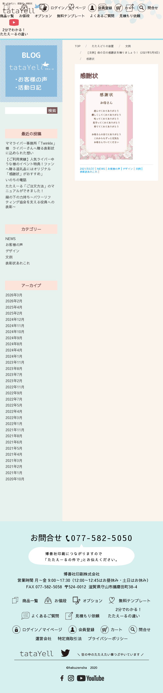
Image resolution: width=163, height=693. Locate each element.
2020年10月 (14, 479)
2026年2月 (13, 301)
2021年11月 (14, 430)
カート (117, 629)
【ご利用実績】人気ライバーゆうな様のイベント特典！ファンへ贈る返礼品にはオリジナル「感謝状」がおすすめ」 (29, 166)
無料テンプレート (71, 15)
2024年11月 (14, 325)
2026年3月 (13, 295)
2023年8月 (13, 368)
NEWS (10, 238)
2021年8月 (13, 435)
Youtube (90, 678)
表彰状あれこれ (17, 263)
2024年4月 (13, 350)
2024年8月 (13, 344)
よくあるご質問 (102, 15)
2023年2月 (13, 380)
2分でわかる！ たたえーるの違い (14, 31)
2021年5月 (13, 448)
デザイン (12, 251)
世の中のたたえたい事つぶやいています (81, 654)
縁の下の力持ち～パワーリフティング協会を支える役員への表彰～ (29, 202)
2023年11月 (14, 362)
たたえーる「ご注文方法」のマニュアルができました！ (29, 188)
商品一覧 (7, 15)
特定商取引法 (70, 638)
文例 (8, 257)
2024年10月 (14, 331)
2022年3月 (13, 417)
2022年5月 (13, 405)
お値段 (24, 15)
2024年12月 (14, 319)
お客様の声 (14, 244)
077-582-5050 (102, 537)
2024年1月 (13, 356)
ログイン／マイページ (42, 629)
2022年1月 (13, 423)
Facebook (62, 678)
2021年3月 (13, 460)
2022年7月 (13, 399)
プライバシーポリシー (108, 638)
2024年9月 (13, 338)
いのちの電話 (15, 179)
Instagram (71, 678)
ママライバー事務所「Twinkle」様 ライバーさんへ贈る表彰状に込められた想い (30, 148)
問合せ (145, 629)
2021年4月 (13, 454)
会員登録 (86, 629)
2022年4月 (13, 411)
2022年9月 (13, 393)
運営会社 (43, 638)
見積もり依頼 (129, 15)
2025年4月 (13, 307)
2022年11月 (14, 387)
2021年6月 (13, 442)
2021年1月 (13, 472)
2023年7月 (13, 374)
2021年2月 (13, 466)
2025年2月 (13, 313)
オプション (43, 15)
